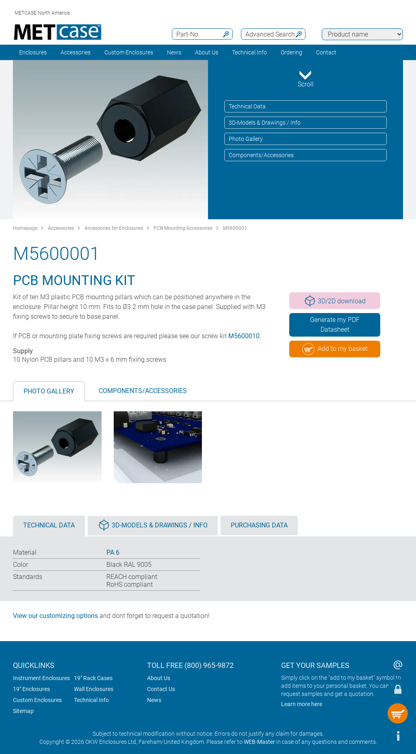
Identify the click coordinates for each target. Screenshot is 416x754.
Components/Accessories (261, 155)
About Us (158, 678)
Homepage (25, 228)
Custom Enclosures (128, 52)
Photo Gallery (246, 139)
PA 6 (112, 552)
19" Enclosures (31, 689)
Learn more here (301, 704)
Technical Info (91, 700)
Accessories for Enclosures (113, 228)
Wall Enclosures (93, 689)
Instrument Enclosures (41, 678)
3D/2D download (335, 301)
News (174, 52)
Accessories (76, 52)
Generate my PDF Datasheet (335, 324)
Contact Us (161, 689)
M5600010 (244, 336)
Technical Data (247, 106)
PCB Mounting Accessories (183, 228)
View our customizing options (55, 616)
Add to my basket (335, 349)
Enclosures (33, 52)
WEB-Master (259, 742)
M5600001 (235, 228)
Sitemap (23, 711)
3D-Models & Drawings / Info (265, 122)
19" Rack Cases (93, 678)
